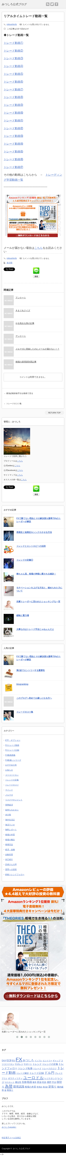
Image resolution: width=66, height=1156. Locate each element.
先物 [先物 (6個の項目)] (24, 1082)
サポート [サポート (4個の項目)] (28, 1064)
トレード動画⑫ (13, 128)
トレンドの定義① (24, 560)
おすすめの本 (11, 765)
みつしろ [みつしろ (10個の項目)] (28, 1060)
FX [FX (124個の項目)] (19, 1059)
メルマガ (9, 795)
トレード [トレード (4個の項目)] (37, 1068)
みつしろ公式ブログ (21, 1149)
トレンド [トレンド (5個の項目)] (37, 1064)
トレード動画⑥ (13, 81)
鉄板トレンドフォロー (14, 874)
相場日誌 (9, 844)
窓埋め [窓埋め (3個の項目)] (39, 1087)
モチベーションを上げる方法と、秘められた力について (39, 589)
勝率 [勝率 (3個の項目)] (34, 1082)
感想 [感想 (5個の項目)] (49, 1082)
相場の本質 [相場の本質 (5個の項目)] (30, 1086)
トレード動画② (13, 50)
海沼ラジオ (10, 825)
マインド (9, 790)
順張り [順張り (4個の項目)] (10, 1090)
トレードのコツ (12, 785)
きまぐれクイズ (22, 310)
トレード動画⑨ (13, 104)
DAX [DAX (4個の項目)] (4, 1060)
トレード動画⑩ (13, 112)
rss (47, 4)
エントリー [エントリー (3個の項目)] (47, 1060)
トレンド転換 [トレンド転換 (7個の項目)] (25, 1068)
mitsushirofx (12, 24)
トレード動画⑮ (13, 151)
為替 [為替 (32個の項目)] (9, 1086)
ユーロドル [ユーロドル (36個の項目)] (33, 1077)
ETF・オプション (12, 740)
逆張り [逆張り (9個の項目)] (52, 1086)
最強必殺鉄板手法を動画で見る (19, 393)
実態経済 (9, 805)
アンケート (20, 297)
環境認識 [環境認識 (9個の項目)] (18, 1086)
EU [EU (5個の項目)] (13, 1060)
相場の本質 (10, 835)
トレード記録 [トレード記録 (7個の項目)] (36, 1073)
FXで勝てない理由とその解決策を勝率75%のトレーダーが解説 (38, 520)
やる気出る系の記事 (24, 323)
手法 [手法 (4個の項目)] (54, 1082)
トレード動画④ (13, 66)
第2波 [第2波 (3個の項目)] (45, 1087)
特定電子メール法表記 (11, 1138)
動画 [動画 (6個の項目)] (29, 1082)
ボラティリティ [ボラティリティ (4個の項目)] (15, 1078)
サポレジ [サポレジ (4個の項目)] (19, 1064)
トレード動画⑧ (13, 97)
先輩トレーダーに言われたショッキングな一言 (38, 601)
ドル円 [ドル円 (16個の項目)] (49, 1073)
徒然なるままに (12, 810)
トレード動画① (13, 42)
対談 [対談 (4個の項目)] (44, 1082)
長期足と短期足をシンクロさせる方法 (34, 532)
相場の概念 (10, 840)
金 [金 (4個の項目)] (5, 1090)
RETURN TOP (54, 413)
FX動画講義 (10, 755)
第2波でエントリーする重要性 (30, 670)
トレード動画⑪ (13, 120)
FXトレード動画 (12, 745)
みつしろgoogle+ (9, 1127)
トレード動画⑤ (13, 73)
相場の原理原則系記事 (25, 362)
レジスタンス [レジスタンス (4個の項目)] (50, 1078)
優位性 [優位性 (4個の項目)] (18, 1082)
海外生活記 (10, 820)
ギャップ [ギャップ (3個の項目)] (56, 1060)
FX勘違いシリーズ (13, 760)
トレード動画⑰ (13, 167)
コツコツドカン (12, 775)
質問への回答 (11, 869)
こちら (38, 247)
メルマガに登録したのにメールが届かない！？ (37, 349)
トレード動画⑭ (13, 143)
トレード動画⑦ (13, 89)
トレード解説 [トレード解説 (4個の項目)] (22, 1073)
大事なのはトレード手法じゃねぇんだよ (35, 629)
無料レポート (11, 830)
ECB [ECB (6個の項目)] (9, 1060)
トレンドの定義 (12, 780)
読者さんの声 (11, 864)
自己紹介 (9, 859)
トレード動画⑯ (13, 159)
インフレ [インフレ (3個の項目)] (38, 1060)
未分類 (9, 263)
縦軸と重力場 (22, 615)
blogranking (22, 684)
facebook (56, 4)
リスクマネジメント (13, 800)
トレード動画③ (13, 58)
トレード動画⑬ (13, 135)
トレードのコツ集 (14, 403)
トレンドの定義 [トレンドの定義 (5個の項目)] (50, 1064)
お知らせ (9, 770)
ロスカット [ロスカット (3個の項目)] (9, 1082)
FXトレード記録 (12, 750)
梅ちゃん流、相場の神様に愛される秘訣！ (36, 574)
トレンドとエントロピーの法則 (31, 546)
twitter (52, 4)
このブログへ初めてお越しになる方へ (34, 698)
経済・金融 (10, 849)
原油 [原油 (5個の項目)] (39, 1082)
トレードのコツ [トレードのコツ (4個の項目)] (49, 1068)
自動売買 (9, 854)
